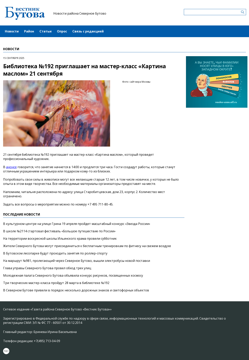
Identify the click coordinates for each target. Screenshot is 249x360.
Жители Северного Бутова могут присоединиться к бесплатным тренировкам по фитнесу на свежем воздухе (87, 246)
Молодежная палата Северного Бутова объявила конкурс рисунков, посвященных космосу (73, 275)
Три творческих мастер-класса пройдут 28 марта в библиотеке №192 (56, 283)
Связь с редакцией (88, 31)
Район (29, 31)
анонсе (11, 167)
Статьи (45, 31)
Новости (12, 31)
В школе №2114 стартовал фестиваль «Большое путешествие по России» (59, 231)
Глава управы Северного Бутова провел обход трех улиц (47, 268)
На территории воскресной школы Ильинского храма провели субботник (60, 238)
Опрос (62, 31)
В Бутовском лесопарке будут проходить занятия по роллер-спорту (55, 253)
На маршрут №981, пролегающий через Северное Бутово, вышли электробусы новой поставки (76, 261)
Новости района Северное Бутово (79, 13)
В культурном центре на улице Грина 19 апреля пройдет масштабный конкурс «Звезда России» (76, 224)
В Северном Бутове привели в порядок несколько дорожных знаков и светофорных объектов (76, 290)
